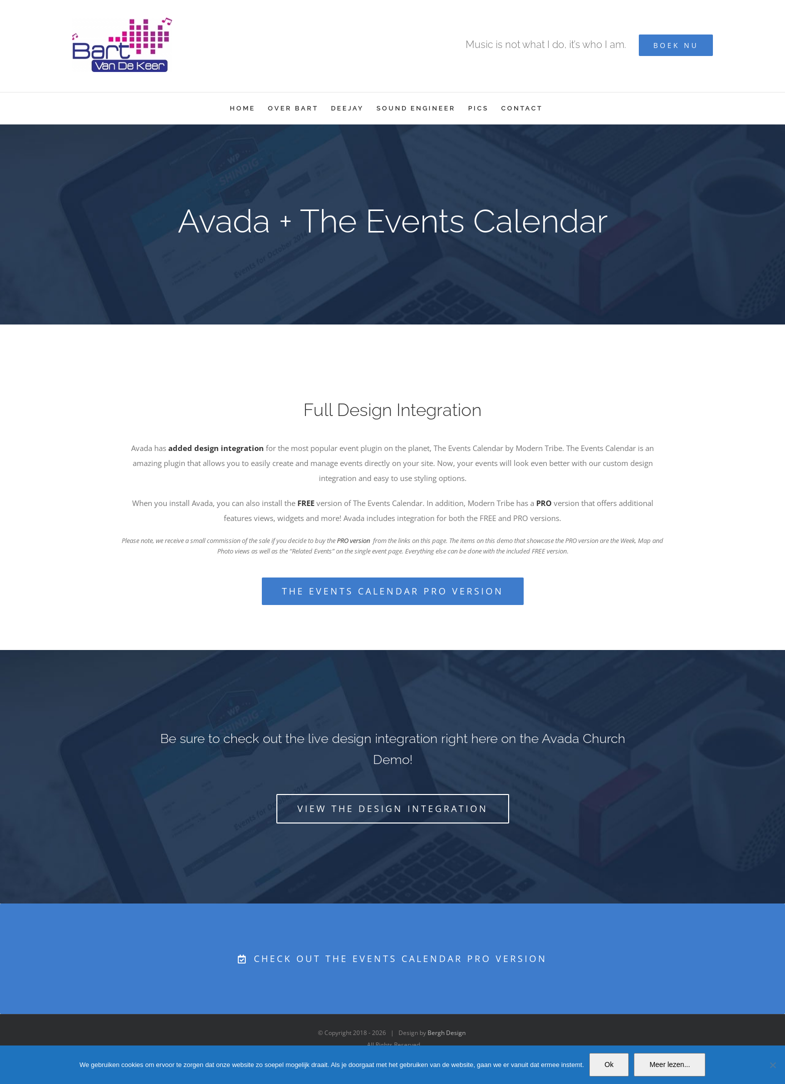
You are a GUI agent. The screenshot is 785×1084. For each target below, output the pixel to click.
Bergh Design (447, 1032)
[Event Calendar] (392, 224)
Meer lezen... (669, 1064)
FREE (305, 503)
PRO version (353, 540)
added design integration (216, 448)
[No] (772, 1065)
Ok (609, 1064)
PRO (544, 503)
